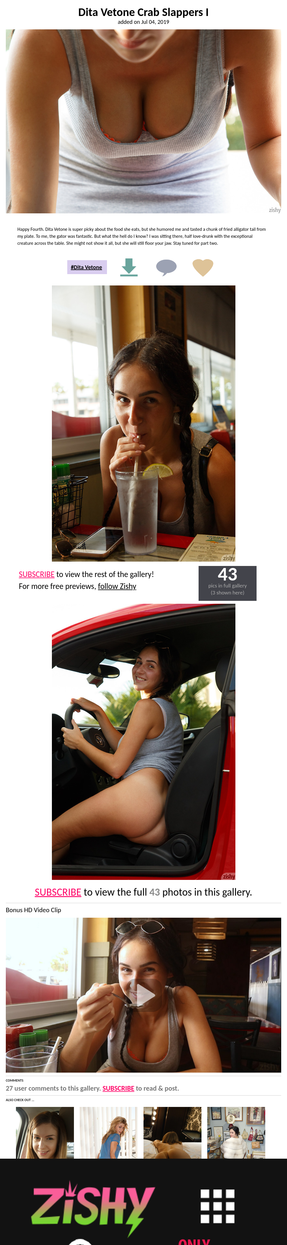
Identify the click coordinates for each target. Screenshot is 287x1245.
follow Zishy (117, 586)
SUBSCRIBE (37, 574)
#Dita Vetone (86, 267)
